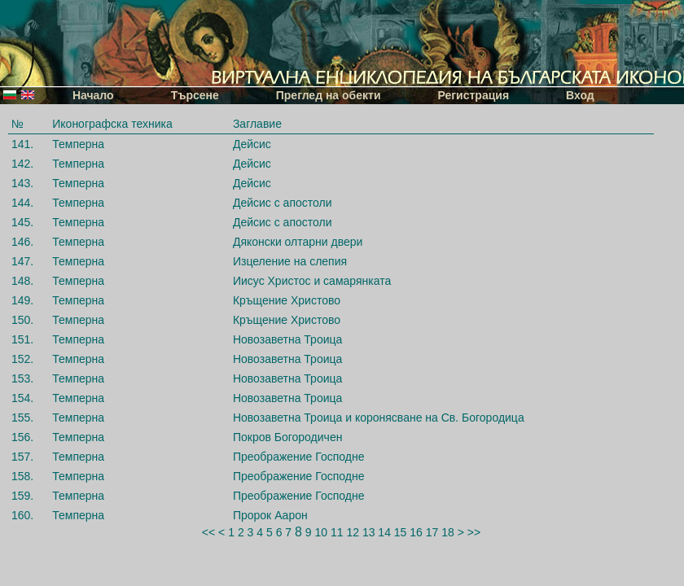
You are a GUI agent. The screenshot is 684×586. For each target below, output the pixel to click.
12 (352, 532)
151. (22, 339)
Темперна (78, 144)
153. (22, 378)
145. (22, 222)
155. (22, 417)
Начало (93, 95)
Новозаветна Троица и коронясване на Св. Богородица (378, 417)
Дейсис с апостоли (282, 202)
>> (473, 532)
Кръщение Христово (286, 300)
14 (384, 532)
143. (22, 183)
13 (368, 532)
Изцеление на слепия (290, 261)
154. (22, 398)
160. (22, 515)
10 (320, 532)
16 (416, 532)
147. (22, 261)
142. (22, 163)
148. (22, 280)
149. (22, 300)
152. (22, 358)
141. (22, 144)
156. (22, 437)
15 (400, 532)
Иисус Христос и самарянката (312, 280)
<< (208, 532)
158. (22, 476)
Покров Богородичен (288, 437)
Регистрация (474, 95)
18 (447, 532)
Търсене (195, 95)
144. (22, 202)
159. (22, 495)
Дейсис (252, 144)
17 (432, 532)
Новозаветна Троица (287, 339)
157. (22, 456)
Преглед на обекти (328, 95)
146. (22, 241)
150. (22, 319)
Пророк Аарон (270, 515)
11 (337, 532)
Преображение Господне (299, 456)
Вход (580, 95)
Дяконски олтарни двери (297, 241)
